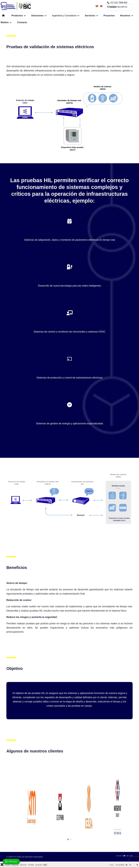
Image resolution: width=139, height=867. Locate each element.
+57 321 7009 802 (119, 2)
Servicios (90, 15)
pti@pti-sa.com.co (119, 7)
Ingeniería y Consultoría (64, 15)
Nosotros (125, 15)
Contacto (22, 22)
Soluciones (37, 15)
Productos (17, 15)
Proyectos (109, 15)
